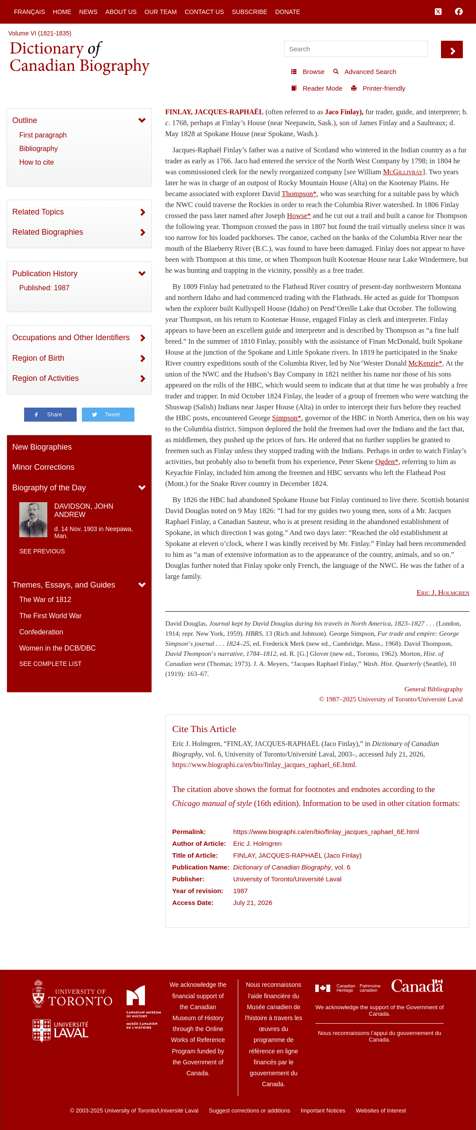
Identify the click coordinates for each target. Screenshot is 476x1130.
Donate (287, 11)
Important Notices (323, 1110)
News (88, 11)
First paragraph (43, 135)
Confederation (41, 632)
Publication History (45, 273)
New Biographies (42, 447)
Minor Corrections (43, 467)
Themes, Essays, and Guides (63, 585)
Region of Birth (38, 358)
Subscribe (249, 11)
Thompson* (299, 194)
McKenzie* (425, 363)
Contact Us (204, 11)
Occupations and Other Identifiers (71, 337)
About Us (121, 11)
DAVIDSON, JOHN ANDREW (83, 510)
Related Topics (38, 212)
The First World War (50, 616)
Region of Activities (45, 378)
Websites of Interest (381, 1110)
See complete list (50, 663)
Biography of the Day (49, 487)
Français (29, 11)
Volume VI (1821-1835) (39, 33)
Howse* (299, 215)
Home (62, 11)
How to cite (36, 162)
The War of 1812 (45, 599)
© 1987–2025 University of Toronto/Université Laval (391, 699)
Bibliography (38, 148)
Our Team (161, 11)
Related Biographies (47, 232)
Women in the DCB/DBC (57, 648)
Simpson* (286, 418)
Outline (24, 120)
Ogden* (386, 462)
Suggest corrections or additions (249, 1110)
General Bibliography (434, 689)
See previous (42, 551)
